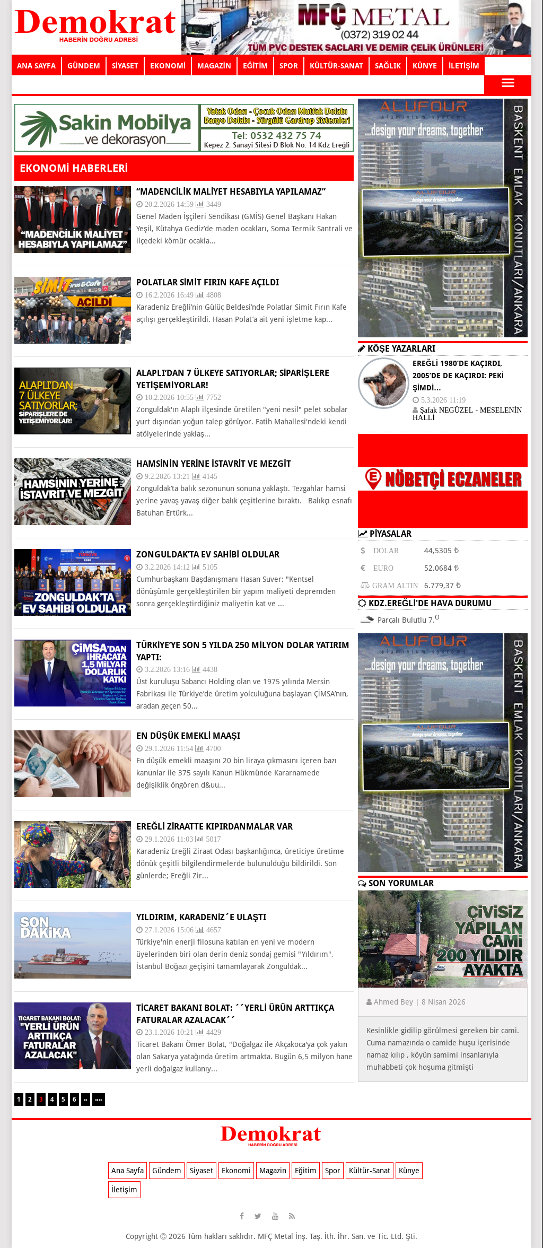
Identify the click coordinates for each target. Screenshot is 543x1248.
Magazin (272, 1170)
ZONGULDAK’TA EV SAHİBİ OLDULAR (207, 554)
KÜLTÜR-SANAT (336, 66)
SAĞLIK (388, 66)
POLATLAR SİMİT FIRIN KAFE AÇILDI (207, 282)
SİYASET (125, 66)
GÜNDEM (83, 66)
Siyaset (201, 1170)
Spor (332, 1170)
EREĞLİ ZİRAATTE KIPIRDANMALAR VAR (214, 827)
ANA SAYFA (36, 66)
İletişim (124, 1189)
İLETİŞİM (464, 66)
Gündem (166, 1170)
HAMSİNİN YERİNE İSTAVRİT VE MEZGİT (213, 464)
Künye (409, 1170)
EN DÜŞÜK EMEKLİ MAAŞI (188, 736)
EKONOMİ (168, 66)
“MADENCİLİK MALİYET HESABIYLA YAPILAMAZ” (231, 192)
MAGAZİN (214, 66)
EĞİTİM (255, 66)
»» (98, 1099)
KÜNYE (425, 66)
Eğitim (306, 1170)
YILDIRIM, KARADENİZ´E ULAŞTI (201, 917)
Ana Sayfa (127, 1170)
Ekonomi (236, 1170)
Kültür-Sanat (369, 1170)
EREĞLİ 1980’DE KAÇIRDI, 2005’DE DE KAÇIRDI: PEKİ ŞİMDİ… (458, 375)
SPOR (288, 66)
